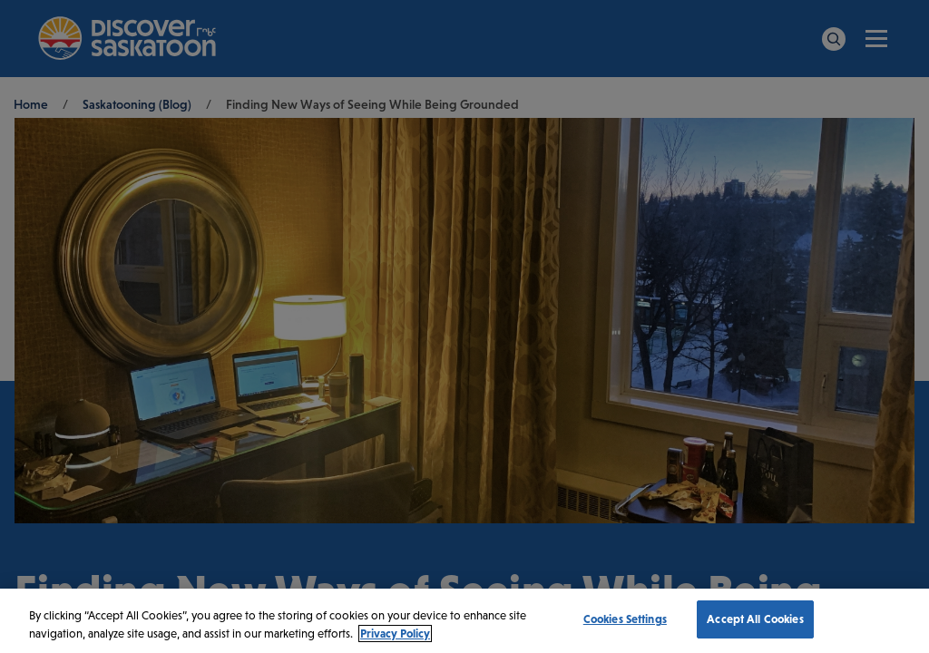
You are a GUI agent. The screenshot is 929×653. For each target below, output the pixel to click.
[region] (464, 621)
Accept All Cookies (755, 619)
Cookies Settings (625, 619)
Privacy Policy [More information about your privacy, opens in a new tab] (395, 633)
